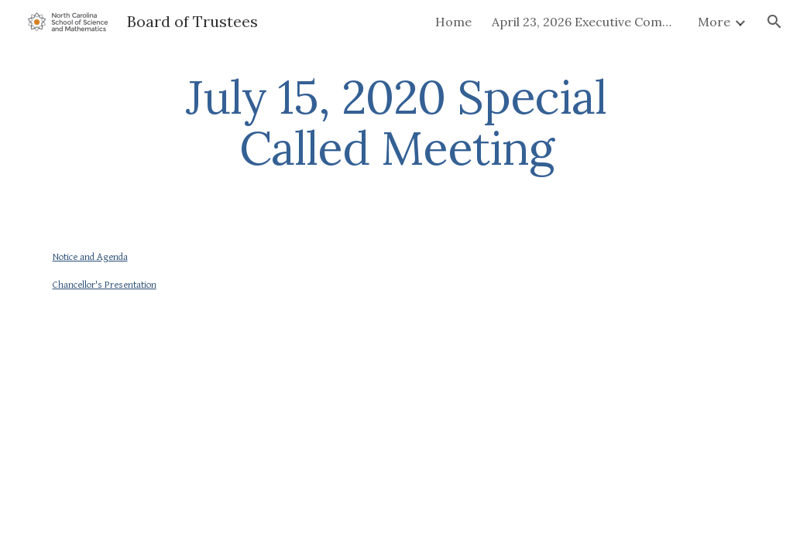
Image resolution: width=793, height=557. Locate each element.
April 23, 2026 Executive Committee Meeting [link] (585, 21)
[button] (774, 21)
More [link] (714, 21)
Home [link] (453, 21)
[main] (396, 122)
